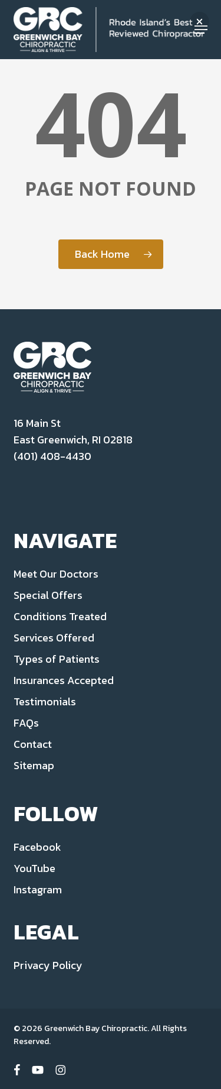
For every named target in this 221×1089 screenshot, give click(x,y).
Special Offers (48, 595)
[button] (199, 21)
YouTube (34, 868)
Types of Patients (57, 659)
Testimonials (45, 701)
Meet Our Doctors (56, 574)
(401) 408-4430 (52, 456)
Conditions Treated (60, 616)
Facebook (37, 847)
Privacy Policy (48, 965)
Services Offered (54, 638)
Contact (33, 744)
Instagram (38, 889)
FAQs (26, 723)
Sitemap (34, 765)
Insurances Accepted (64, 680)
